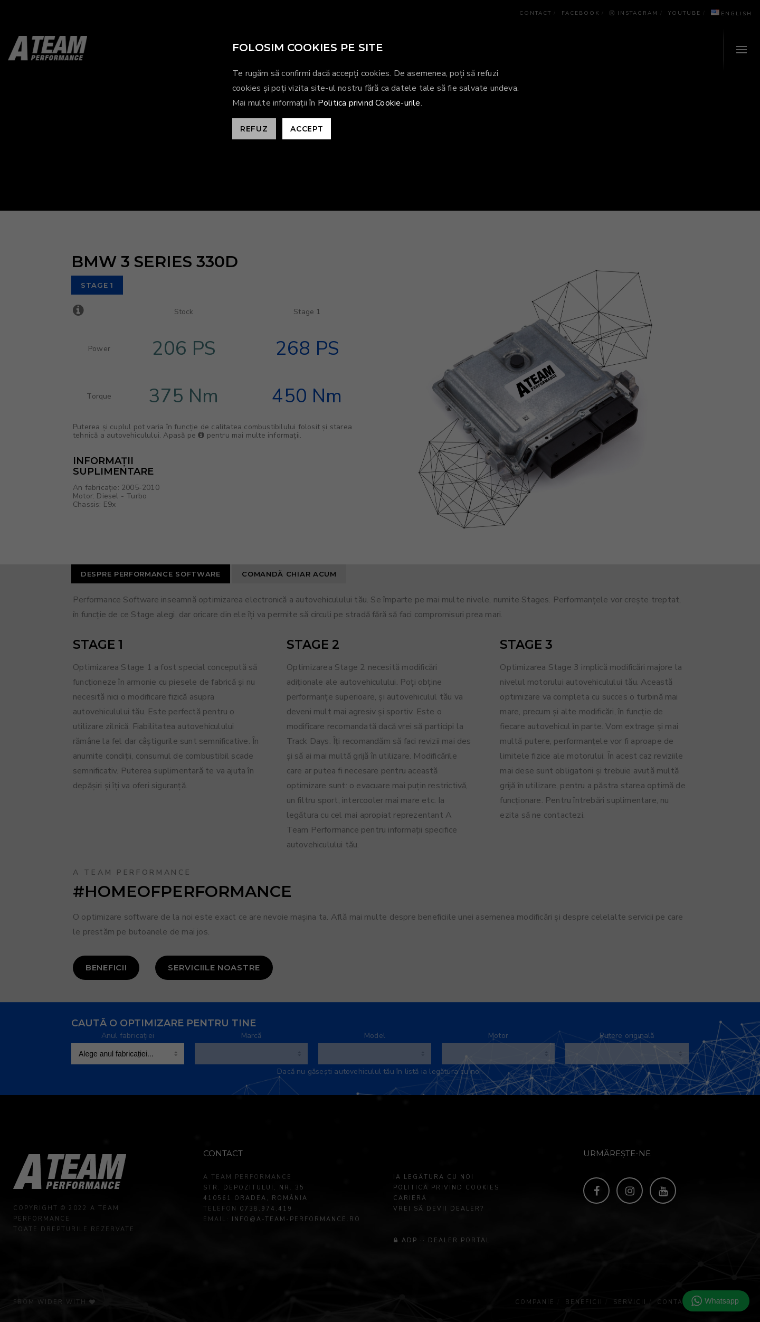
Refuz (254, 129)
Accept (306, 129)
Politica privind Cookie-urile (369, 103)
